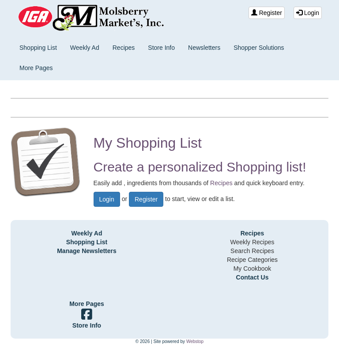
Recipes (124, 47)
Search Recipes (252, 250)
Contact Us (252, 277)
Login (307, 12)
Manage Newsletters (87, 250)
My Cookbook (252, 268)
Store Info (161, 47)
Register (266, 12)
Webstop (194, 341)
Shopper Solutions (259, 47)
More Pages (36, 67)
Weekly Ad (84, 47)
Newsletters (204, 47)
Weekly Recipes (252, 242)
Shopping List (38, 47)
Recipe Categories (252, 259)
